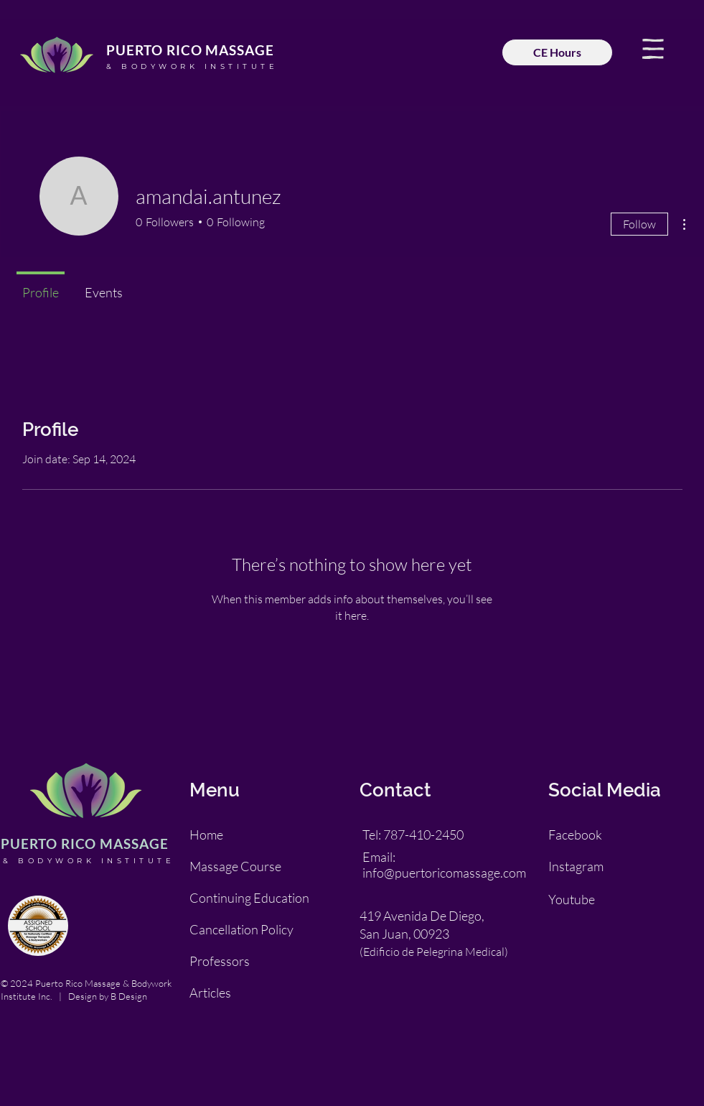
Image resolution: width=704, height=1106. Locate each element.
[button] (653, 49)
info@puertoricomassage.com (444, 872)
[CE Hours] (557, 52)
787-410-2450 (423, 834)
